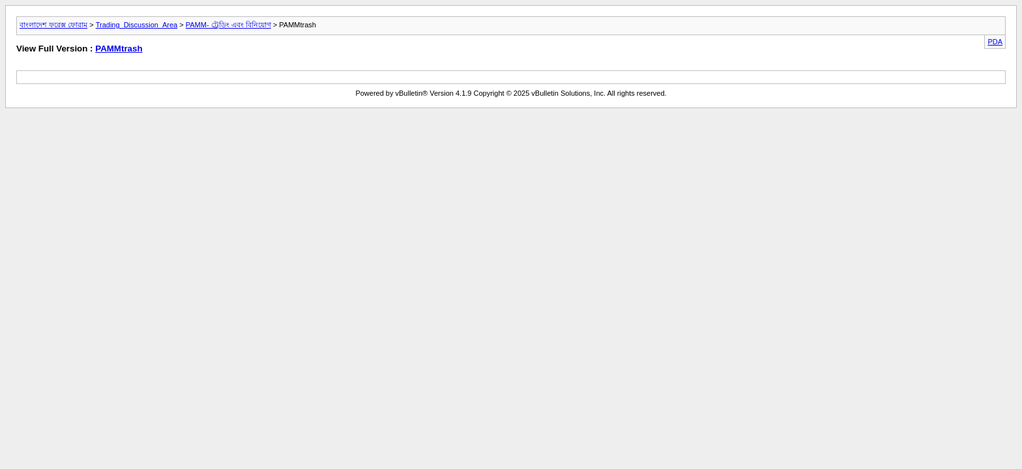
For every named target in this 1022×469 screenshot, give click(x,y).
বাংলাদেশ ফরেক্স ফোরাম (53, 25)
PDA (994, 42)
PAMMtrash (118, 48)
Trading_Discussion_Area (137, 25)
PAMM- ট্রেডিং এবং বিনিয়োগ (228, 25)
